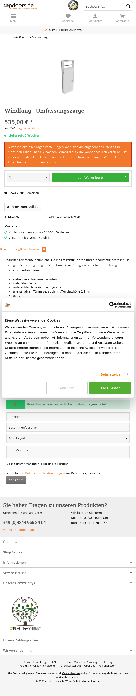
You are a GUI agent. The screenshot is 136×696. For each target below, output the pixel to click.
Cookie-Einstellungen (36, 662)
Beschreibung (10, 249)
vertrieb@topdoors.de (19, 530)
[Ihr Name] (68, 416)
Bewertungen (33, 249)
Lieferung (106, 662)
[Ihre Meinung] (68, 452)
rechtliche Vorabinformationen (38, 665)
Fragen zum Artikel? (22, 207)
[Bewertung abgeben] (68, 438)
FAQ (54, 662)
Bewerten (29, 193)
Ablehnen (67, 388)
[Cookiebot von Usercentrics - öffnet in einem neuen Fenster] (112, 305)
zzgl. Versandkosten (29, 128)
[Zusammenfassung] (68, 427)
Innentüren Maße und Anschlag (79, 662)
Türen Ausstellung (70, 665)
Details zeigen (111, 374)
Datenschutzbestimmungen (45, 473)
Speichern (16, 480)
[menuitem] (122, 18)
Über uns (89, 665)
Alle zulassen (110, 388)
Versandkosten (107, 665)
